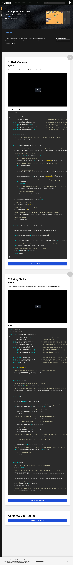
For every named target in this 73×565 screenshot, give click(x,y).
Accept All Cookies (60, 562)
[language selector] (63, 41)
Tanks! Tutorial (10, 46)
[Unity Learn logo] (6, 3)
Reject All (50, 562)
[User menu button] (70, 2)
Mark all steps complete (38, 520)
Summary (9, 33)
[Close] (67, 562)
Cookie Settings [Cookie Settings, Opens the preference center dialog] (40, 562)
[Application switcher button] (67, 2)
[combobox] (55, 3)
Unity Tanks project (21, 38)
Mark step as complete (38, 263)
